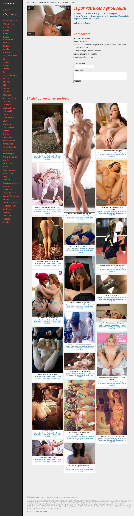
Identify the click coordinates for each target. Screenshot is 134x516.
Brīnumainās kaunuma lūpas (112, 151)
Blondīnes (7, 49)
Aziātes (6, 30)
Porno (9, 4)
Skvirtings (7, 186)
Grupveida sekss (10, 75)
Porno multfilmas (10, 140)
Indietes (6, 78)
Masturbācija (8, 117)
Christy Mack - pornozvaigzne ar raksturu (112, 208)
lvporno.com (40, 497)
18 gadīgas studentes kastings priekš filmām (112, 379)
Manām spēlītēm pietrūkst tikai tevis (47, 208)
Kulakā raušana (9, 98)
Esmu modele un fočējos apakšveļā (112, 436)
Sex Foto (6, 219)
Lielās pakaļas (9, 108)
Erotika (6, 62)
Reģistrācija (10, 14)
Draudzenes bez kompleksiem (47, 318)
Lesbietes (7, 104)
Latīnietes (7, 101)
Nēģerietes (7, 124)
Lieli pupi (7, 114)
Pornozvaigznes (9, 153)
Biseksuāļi (7, 46)
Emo (5, 59)
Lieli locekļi (7, 111)
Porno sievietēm (10, 147)
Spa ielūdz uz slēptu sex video (79, 371)
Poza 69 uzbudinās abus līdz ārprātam (112, 323)
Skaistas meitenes (10, 183)
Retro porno (8, 163)
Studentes (7, 209)
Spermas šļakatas (10, 202)
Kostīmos (7, 95)
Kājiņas (6, 88)
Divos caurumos (10, 55)
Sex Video (7, 222)
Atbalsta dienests (42, 511)
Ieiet (6, 9)
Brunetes (7, 52)
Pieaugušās (8, 137)
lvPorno (29, 2)
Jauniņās (6, 82)
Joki (4, 85)
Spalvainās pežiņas (11, 196)
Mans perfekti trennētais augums (79, 214)
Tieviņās (6, 212)
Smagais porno (9, 192)
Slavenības (7, 189)
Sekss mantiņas (9, 170)
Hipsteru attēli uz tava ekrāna (79, 246)
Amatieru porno (10, 20)
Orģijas (6, 134)
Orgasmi (6, 130)
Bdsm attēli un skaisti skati (47, 374)
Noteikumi (30, 511)
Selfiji (5, 176)
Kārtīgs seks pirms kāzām (47, 457)
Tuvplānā (7, 215)
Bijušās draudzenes (8, 38)
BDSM (5, 33)
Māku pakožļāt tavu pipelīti (79, 303)
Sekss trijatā (8, 173)
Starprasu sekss (9, 206)
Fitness (6, 68)
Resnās (6, 160)
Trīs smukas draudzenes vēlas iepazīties (79, 433)
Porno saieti (8, 144)
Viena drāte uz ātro (111, 295)
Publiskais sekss (10, 157)
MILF (5, 121)
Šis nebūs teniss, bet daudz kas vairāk (112, 266)
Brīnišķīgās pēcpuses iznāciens (47, 261)
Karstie (6, 91)
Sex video (38, 2)
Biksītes (6, 42)
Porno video (8, 150)
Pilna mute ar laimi (47, 431)
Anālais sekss (8, 24)
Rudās (5, 166)
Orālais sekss (8, 127)
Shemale (6, 179)
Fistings (6, 65)
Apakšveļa (7, 27)
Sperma (6, 199)
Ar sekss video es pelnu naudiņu (79, 344)
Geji (4, 72)
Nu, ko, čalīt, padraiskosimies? (79, 466)
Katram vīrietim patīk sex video (47, 154)
